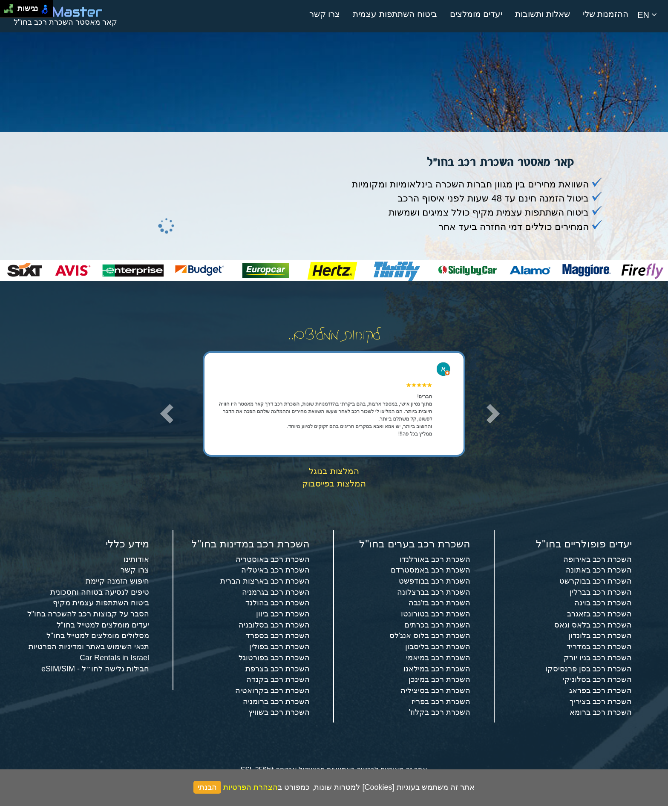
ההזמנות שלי (606, 14)
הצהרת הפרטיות (250, 787)
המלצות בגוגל (334, 471)
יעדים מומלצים (476, 14)
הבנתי (207, 787)
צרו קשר (324, 14)
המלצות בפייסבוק (334, 483)
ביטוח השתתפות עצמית (395, 14)
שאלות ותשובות (542, 14)
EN (647, 15)
